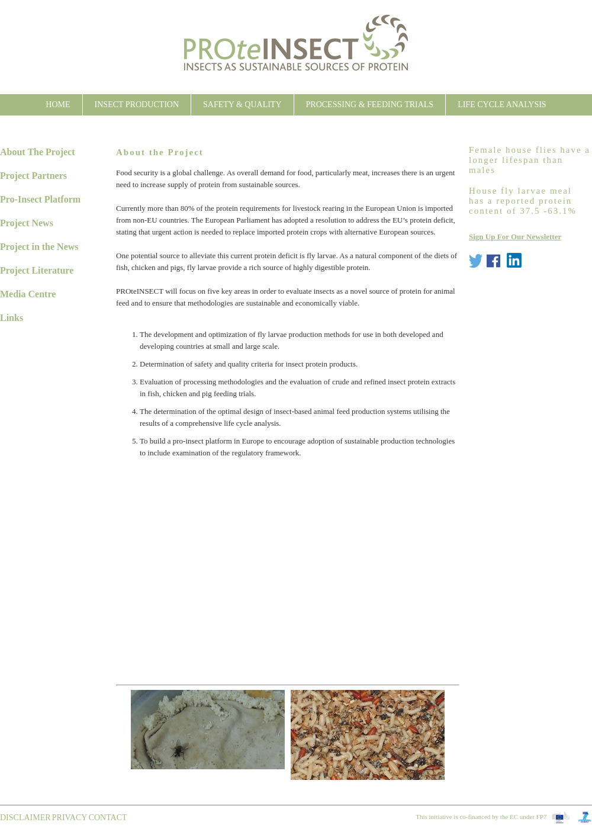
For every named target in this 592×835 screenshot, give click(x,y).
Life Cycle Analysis (502, 104)
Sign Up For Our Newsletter (515, 236)
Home (58, 104)
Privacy (70, 817)
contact (108, 817)
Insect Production (137, 104)
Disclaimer (25, 817)
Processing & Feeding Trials (370, 104)
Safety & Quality (242, 104)
